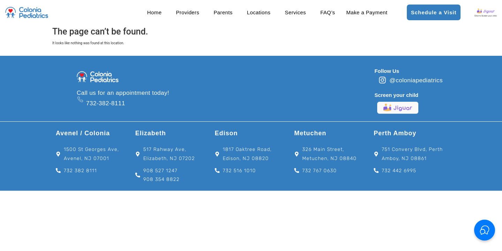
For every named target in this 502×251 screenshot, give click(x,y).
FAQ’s (327, 12)
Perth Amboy (395, 133)
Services (295, 12)
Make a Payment (366, 12)
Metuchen (310, 133)
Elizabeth (150, 133)
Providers (187, 12)
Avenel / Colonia (83, 133)
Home (154, 12)
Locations (259, 12)
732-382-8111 (105, 103)
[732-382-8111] (80, 99)
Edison (226, 133)
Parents (223, 12)
